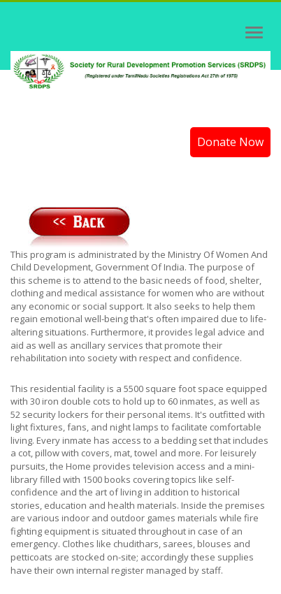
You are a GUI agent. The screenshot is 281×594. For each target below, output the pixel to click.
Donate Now (230, 142)
